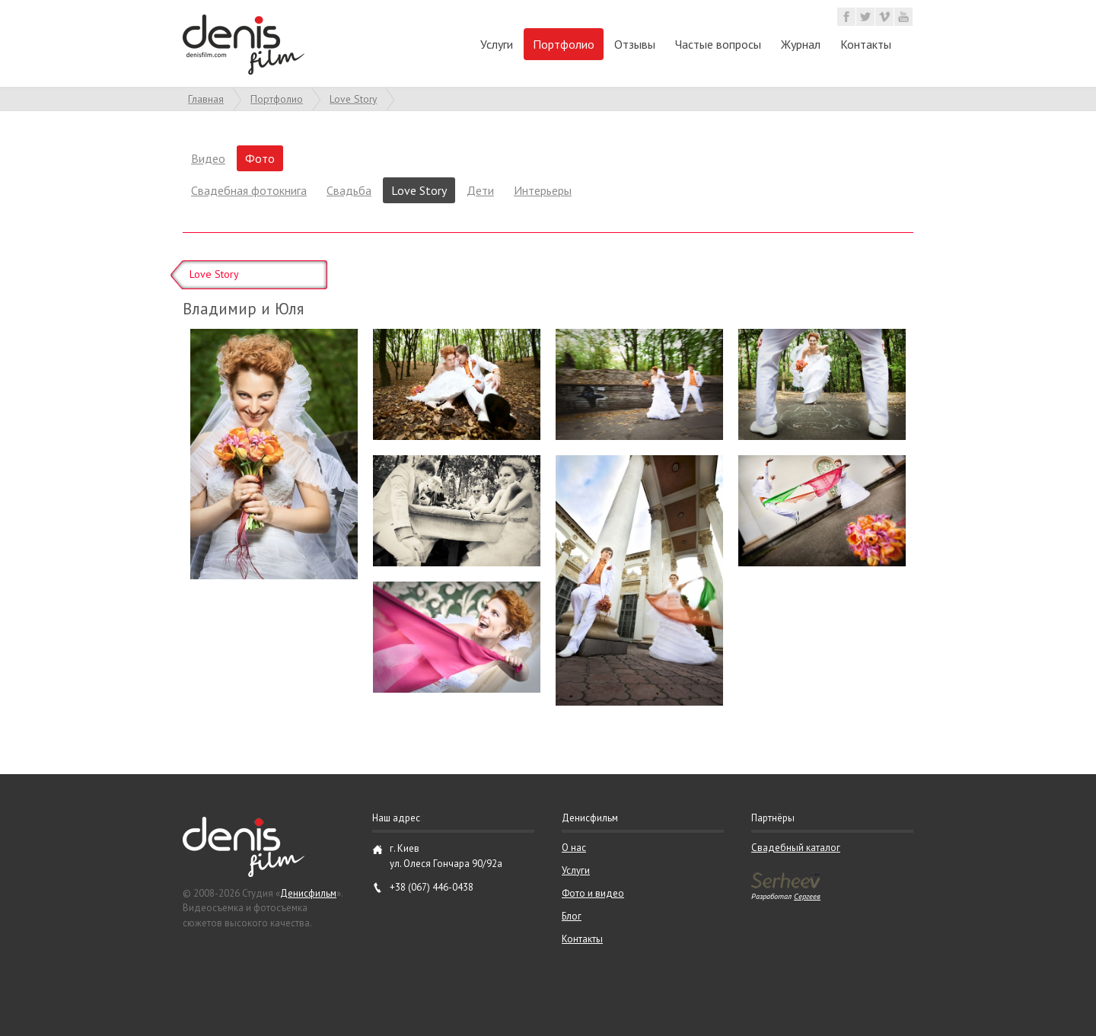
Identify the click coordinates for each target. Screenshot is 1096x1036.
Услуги (496, 44)
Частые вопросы (718, 44)
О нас (574, 847)
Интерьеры (543, 190)
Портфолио (563, 44)
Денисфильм (308, 893)
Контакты (865, 44)
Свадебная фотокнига (249, 190)
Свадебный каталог (795, 847)
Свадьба (349, 190)
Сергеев (807, 896)
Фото (260, 158)
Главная (206, 99)
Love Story (353, 99)
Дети (480, 190)
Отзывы (634, 44)
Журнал (800, 44)
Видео (208, 158)
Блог (571, 916)
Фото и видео (593, 893)
